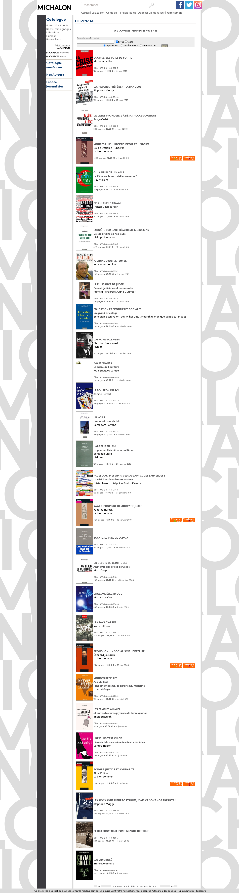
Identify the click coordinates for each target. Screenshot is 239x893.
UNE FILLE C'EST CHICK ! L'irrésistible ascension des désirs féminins (119, 740)
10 (129, 886)
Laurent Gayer (102, 689)
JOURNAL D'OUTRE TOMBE (110, 261)
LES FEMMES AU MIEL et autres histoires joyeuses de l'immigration (120, 711)
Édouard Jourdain (104, 654)
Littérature (52, 32)
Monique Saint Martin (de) (170, 316)
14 (139, 886)
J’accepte (201, 890)
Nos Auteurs (55, 74)
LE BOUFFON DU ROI (106, 390)
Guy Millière (100, 179)
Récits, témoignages (58, 29)
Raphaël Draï (101, 626)
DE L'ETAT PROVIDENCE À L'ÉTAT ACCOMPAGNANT (124, 115)
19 (153, 886)
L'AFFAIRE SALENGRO (106, 339)
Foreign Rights (127, 12)
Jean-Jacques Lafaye (106, 370)
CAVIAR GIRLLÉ (102, 860)
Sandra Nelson (102, 745)
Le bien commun (103, 151)
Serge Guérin (101, 119)
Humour (51, 36)
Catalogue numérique (54, 64)
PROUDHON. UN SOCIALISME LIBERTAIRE (119, 651)
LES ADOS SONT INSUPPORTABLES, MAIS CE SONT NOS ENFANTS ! (134, 800)
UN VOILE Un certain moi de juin (106, 419)
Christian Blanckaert (105, 343)
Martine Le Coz (102, 597)
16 (144, 886)
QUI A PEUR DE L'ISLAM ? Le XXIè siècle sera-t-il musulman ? (115, 174)
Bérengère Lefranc (104, 424)
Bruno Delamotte (103, 863)
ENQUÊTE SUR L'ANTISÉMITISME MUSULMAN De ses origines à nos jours (121, 232)
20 (155, 886)
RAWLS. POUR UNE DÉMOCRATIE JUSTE (117, 506)
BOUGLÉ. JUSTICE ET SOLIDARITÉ (113, 769)
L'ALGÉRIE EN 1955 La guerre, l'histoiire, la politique (113, 448)
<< (99, 886)
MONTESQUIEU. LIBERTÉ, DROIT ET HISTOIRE (121, 144)
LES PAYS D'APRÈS (104, 622)
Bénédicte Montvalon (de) (109, 316)
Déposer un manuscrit (151, 12)
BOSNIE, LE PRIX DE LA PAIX (110, 537)
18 (150, 886)
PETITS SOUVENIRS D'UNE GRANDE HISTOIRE (121, 831)
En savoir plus (186, 890)
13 (137, 886)
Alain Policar (101, 773)
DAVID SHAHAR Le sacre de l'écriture (106, 365)
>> (171, 886)
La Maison (98, 12)
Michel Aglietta (102, 61)
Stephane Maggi (103, 90)
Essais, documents (57, 25)
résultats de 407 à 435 (144, 30)
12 (134, 886)
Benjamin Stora (102, 453)
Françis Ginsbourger (105, 206)
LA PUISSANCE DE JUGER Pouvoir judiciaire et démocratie (113, 286)
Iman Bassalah (102, 716)
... (159, 886)
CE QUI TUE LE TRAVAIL (107, 203)
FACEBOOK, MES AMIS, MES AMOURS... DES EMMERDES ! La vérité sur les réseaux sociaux (129, 477)
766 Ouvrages (122, 30)
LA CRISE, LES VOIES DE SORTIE (112, 57)
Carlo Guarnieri (126, 291)
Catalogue (56, 19)
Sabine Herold (102, 394)
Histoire (98, 346)
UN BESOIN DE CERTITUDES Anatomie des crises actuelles (111, 564)
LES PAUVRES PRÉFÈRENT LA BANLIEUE (117, 86)
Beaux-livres (54, 39)
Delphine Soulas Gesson (126, 483)
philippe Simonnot (104, 237)
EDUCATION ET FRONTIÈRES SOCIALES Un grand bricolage (117, 311)
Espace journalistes (54, 84)
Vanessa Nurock (103, 509)
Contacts (111, 12)
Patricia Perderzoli (104, 291)
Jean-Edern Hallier (104, 264)
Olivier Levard (102, 483)
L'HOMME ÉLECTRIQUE (107, 594)
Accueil (85, 12)
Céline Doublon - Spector (108, 147)
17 (147, 886)
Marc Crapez (101, 570)
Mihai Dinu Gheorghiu (139, 316)
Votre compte (174, 12)
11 (132, 886)
